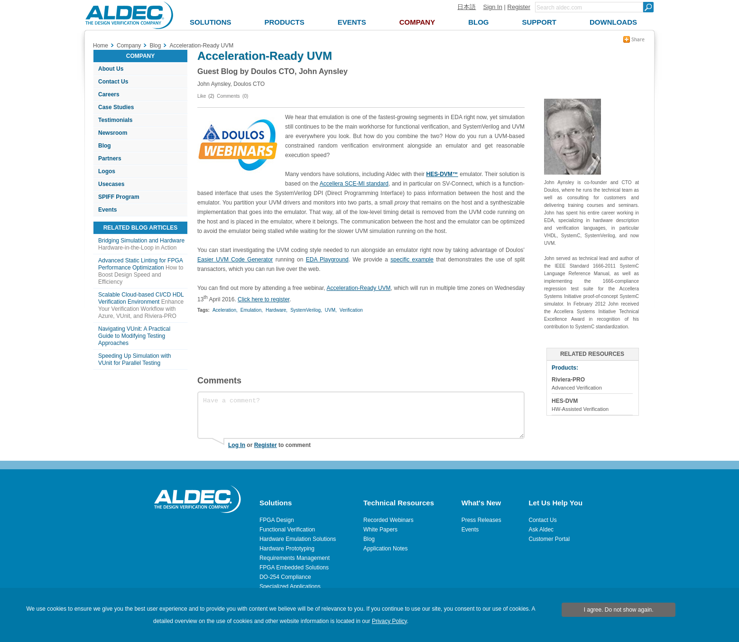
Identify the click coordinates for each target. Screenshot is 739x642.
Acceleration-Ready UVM (359, 288)
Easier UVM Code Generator (235, 259)
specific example (412, 259)
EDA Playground (327, 259)
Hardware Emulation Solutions (297, 539)
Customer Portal (549, 539)
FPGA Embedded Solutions (294, 567)
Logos (106, 171)
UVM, (331, 310)
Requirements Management (294, 558)
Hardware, (276, 310)
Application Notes (385, 548)
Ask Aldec (541, 529)
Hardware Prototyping (286, 548)
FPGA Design (276, 520)
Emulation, (251, 310)
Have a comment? (361, 415)
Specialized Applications (290, 586)
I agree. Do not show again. (619, 609)
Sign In (492, 6)
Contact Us (113, 81)
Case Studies (116, 107)
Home (100, 45)
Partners (109, 158)
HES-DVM (565, 401)
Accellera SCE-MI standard (354, 183)
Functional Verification (287, 529)
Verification (351, 310)
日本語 (466, 6)
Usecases (111, 184)
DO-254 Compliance (285, 577)
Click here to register (263, 299)
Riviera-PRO (568, 379)
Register (519, 6)
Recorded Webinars (388, 520)
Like (201, 96)
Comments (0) (232, 96)
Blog (104, 145)
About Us (110, 68)
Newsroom (112, 133)
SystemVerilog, (306, 310)
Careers (109, 94)
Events (107, 209)
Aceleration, (225, 310)
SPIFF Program (118, 197)
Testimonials (115, 120)
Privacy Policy (389, 621)
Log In (236, 445)
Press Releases (481, 520)
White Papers (380, 529)
